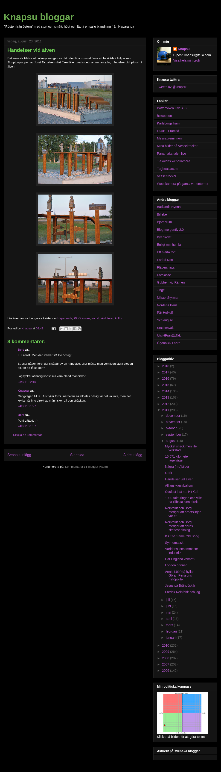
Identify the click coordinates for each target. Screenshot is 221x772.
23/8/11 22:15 (27, 382)
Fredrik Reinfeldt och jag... (184, 592)
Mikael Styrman (168, 297)
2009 (166, 652)
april (169, 619)
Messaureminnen (169, 138)
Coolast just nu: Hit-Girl (181, 492)
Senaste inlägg (19, 455)
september (174, 434)
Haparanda (65, 318)
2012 (166, 404)
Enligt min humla (169, 244)
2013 (166, 397)
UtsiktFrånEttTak (169, 335)
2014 (166, 391)
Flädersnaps (166, 267)
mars (170, 625)
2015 (166, 385)
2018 (166, 366)
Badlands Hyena (169, 207)
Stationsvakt (165, 328)
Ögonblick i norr (168, 343)
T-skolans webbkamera (173, 161)
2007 (166, 664)
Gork (168, 473)
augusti (171, 441)
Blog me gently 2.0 (170, 229)
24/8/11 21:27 (27, 406)
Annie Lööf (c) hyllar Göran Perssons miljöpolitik (179, 575)
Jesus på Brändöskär (180, 585)
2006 (166, 670)
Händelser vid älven (179, 479)
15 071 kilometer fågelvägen (177, 458)
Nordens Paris (167, 305)
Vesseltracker (166, 176)
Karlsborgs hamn (169, 123)
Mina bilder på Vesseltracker (177, 146)
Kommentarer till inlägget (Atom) (86, 466)
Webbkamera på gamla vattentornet (182, 184)
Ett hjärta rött (166, 252)
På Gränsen (82, 318)
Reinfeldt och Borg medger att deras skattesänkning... (179, 526)
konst (95, 318)
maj (169, 612)
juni (169, 606)
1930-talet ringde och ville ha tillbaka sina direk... (183, 500)
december (173, 415)
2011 (166, 410)
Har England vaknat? (180, 559)
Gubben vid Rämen (171, 282)
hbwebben (164, 116)
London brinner (176, 565)
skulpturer (106, 318)
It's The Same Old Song (182, 536)
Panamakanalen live (171, 153)
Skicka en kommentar (27, 435)
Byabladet (164, 237)
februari (171, 631)
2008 (166, 658)
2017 (166, 372)
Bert (21, 349)
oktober (171, 428)
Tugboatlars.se (167, 169)
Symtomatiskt (174, 542)
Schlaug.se (165, 320)
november (173, 422)
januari (171, 637)
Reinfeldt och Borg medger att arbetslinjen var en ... (183, 512)
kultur (118, 318)
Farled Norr (165, 260)
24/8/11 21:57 (27, 426)
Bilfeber (162, 214)
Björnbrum (164, 222)
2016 (166, 378)
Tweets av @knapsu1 (172, 87)
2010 (166, 645)
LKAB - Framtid (168, 131)
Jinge (161, 290)
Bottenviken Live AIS (171, 108)
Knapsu (23, 390)
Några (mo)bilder (177, 466)
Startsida (77, 455)
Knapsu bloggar (39, 17)
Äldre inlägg (132, 455)
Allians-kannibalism (179, 485)
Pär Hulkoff (165, 312)
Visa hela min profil (187, 60)
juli (168, 600)
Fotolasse (164, 275)
